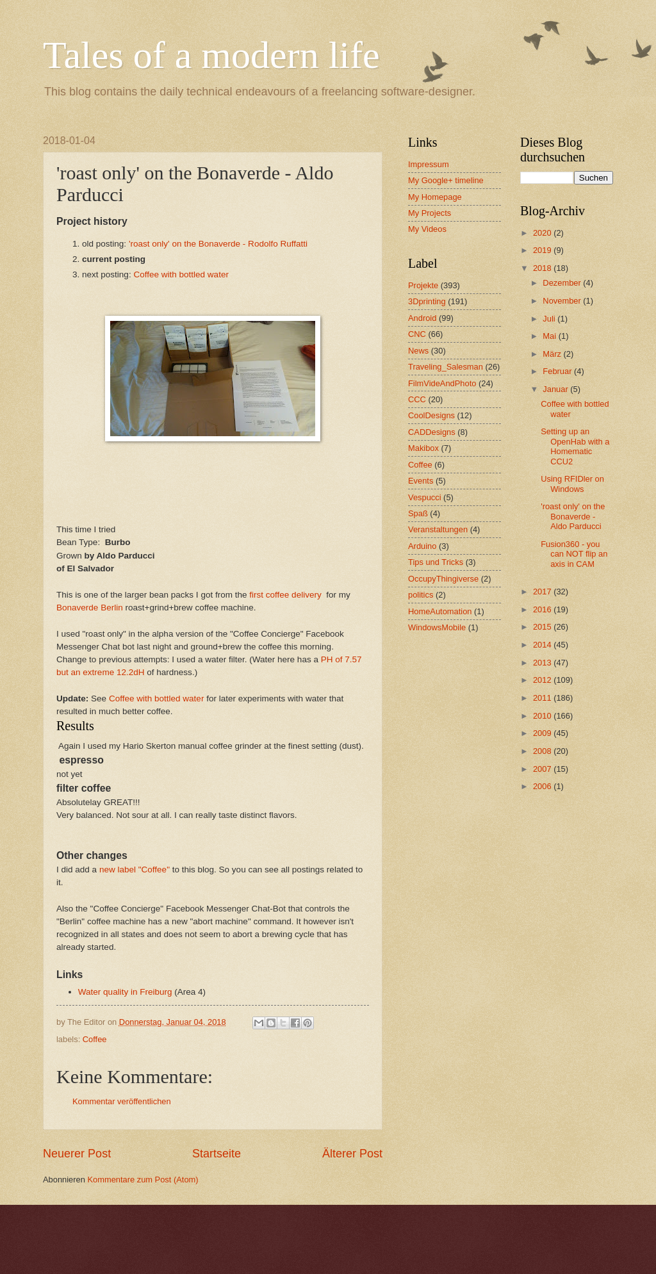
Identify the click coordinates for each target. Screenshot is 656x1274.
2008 (543, 751)
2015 (543, 627)
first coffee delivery (285, 595)
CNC (417, 334)
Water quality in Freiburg (125, 992)
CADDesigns (431, 432)
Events (420, 481)
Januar (556, 389)
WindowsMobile (437, 627)
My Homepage (435, 197)
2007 (543, 769)
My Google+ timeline (446, 180)
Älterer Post (352, 1153)
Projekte (423, 285)
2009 (543, 733)
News (418, 350)
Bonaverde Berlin (89, 607)
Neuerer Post (77, 1153)
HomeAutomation (440, 611)
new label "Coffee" (134, 869)
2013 (543, 662)
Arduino (422, 546)
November (563, 301)
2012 (543, 680)
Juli (550, 318)
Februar (558, 371)
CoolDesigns (431, 415)
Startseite (216, 1153)
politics (420, 595)
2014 (543, 644)
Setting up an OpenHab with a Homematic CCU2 (575, 446)
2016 (543, 609)
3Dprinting (427, 301)
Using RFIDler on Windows (572, 483)
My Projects (429, 213)
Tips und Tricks (435, 562)
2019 (543, 250)
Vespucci (424, 497)
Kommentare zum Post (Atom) (142, 1179)
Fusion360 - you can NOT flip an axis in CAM (574, 554)
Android (422, 318)
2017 (543, 591)
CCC (417, 399)
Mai (550, 336)
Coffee (95, 1039)
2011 (543, 698)
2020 (543, 233)
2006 (543, 786)
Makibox (423, 448)
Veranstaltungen (438, 529)
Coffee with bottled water (181, 274)
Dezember (563, 283)
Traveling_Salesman (445, 367)
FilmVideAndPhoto (442, 383)
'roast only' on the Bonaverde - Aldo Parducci (573, 516)
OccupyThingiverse (443, 579)
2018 (543, 268)
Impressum (428, 164)
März (553, 354)
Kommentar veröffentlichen (121, 1101)
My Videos (427, 229)
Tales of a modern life (211, 55)
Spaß (418, 513)
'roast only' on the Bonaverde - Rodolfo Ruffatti (218, 244)
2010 (543, 716)
